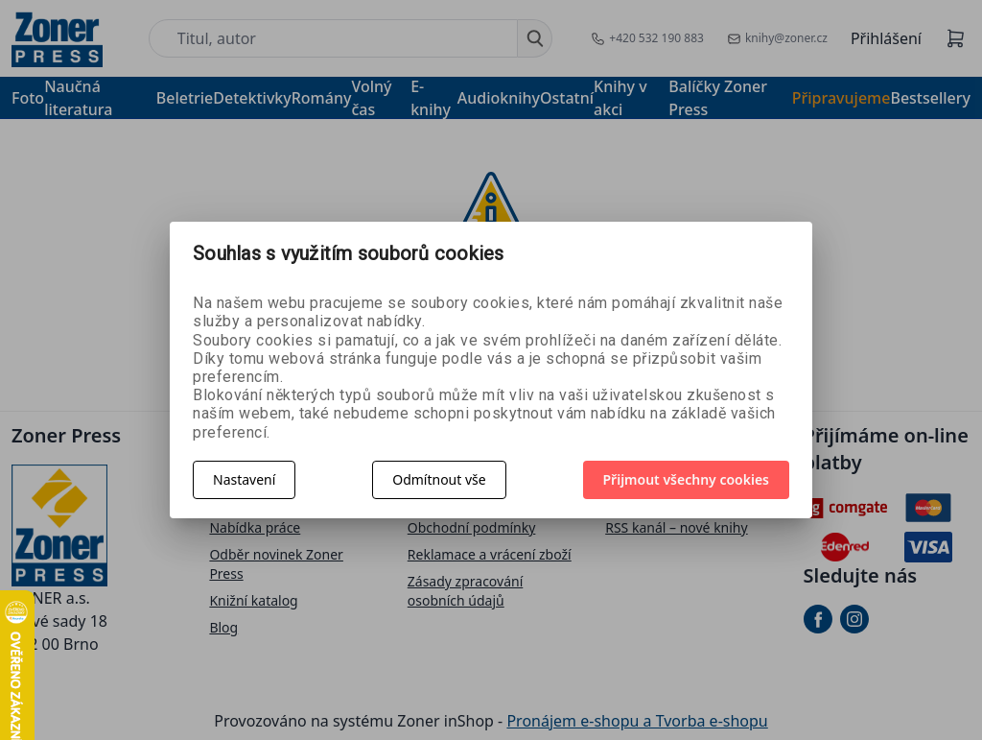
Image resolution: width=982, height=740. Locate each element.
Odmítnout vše (438, 479)
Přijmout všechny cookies (686, 479)
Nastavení (244, 479)
